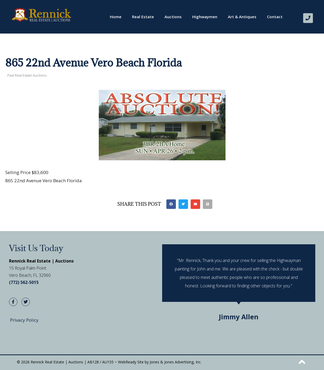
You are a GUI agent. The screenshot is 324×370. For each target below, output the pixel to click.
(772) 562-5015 (24, 282)
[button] (171, 204)
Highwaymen (204, 16)
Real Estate (143, 16)
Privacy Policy (24, 320)
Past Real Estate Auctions (26, 75)
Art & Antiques (242, 16)
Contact (275, 16)
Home (115, 16)
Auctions (173, 16)
